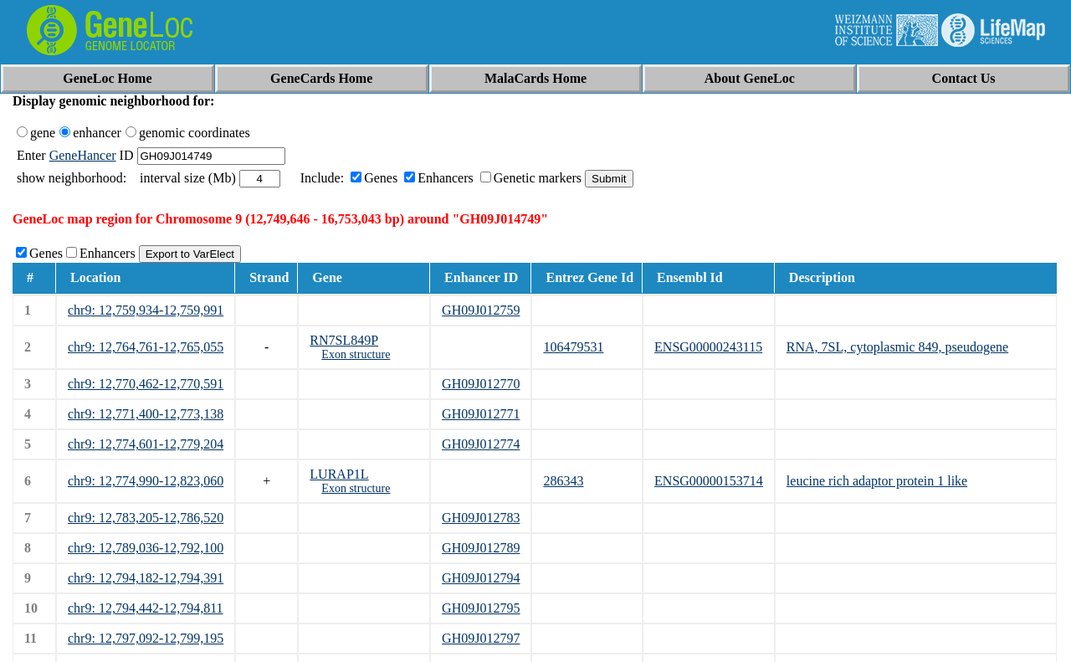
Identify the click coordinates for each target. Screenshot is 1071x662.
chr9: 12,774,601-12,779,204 (145, 444)
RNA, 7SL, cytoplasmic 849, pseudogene (897, 347)
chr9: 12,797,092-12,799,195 (145, 638)
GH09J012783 (481, 518)
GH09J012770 (481, 384)
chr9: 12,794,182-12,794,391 (145, 578)
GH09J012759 (481, 310)
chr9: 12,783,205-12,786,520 (145, 518)
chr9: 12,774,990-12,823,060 (145, 481)
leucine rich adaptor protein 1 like (877, 481)
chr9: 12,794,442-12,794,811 (145, 608)
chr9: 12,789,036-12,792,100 (145, 548)
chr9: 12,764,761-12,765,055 (145, 347)
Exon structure (355, 354)
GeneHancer (82, 155)
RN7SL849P (344, 340)
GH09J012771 (481, 414)
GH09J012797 (481, 638)
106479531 (573, 347)
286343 (563, 481)
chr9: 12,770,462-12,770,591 (145, 384)
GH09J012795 (481, 608)
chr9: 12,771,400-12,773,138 (145, 414)
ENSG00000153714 (708, 481)
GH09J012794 (481, 578)
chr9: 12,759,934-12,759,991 (145, 310)
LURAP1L (339, 474)
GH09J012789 (481, 548)
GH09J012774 (481, 444)
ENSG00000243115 (708, 347)
